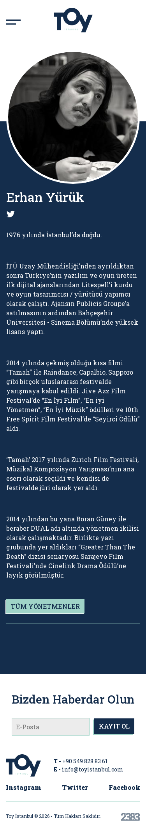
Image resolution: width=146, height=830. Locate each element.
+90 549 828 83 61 (84, 761)
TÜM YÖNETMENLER (45, 606)
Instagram (23, 787)
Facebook (124, 787)
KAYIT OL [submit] (114, 726)
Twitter (75, 787)
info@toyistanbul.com (92, 769)
